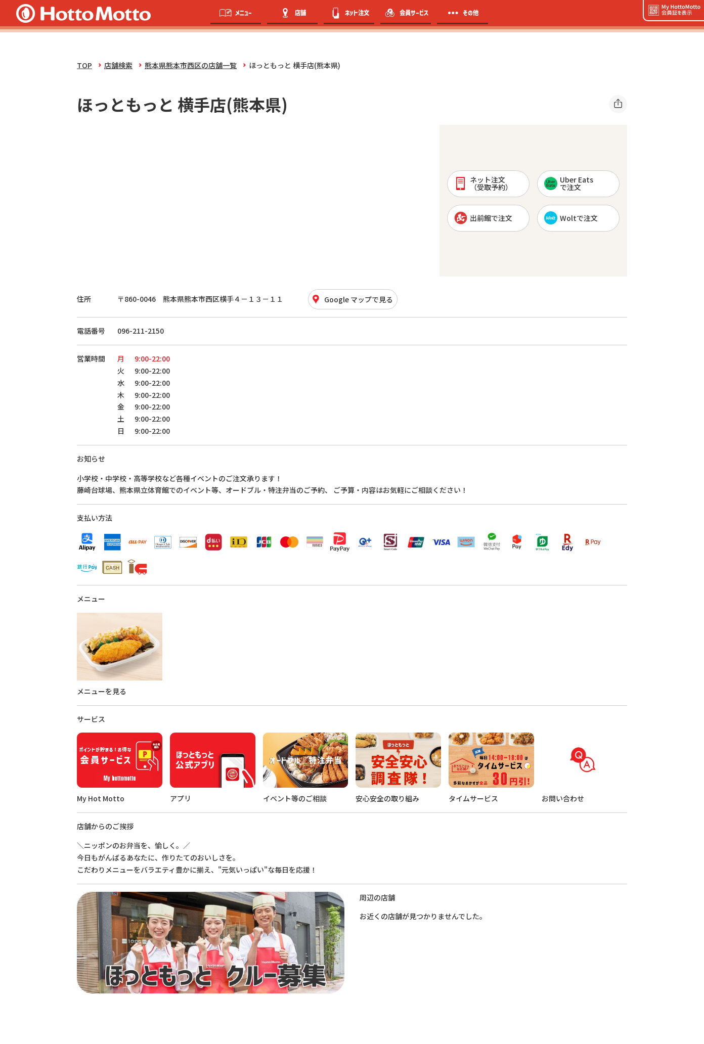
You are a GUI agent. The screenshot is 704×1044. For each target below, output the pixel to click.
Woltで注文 (571, 217)
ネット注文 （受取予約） (483, 183)
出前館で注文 (483, 217)
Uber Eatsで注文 (568, 183)
